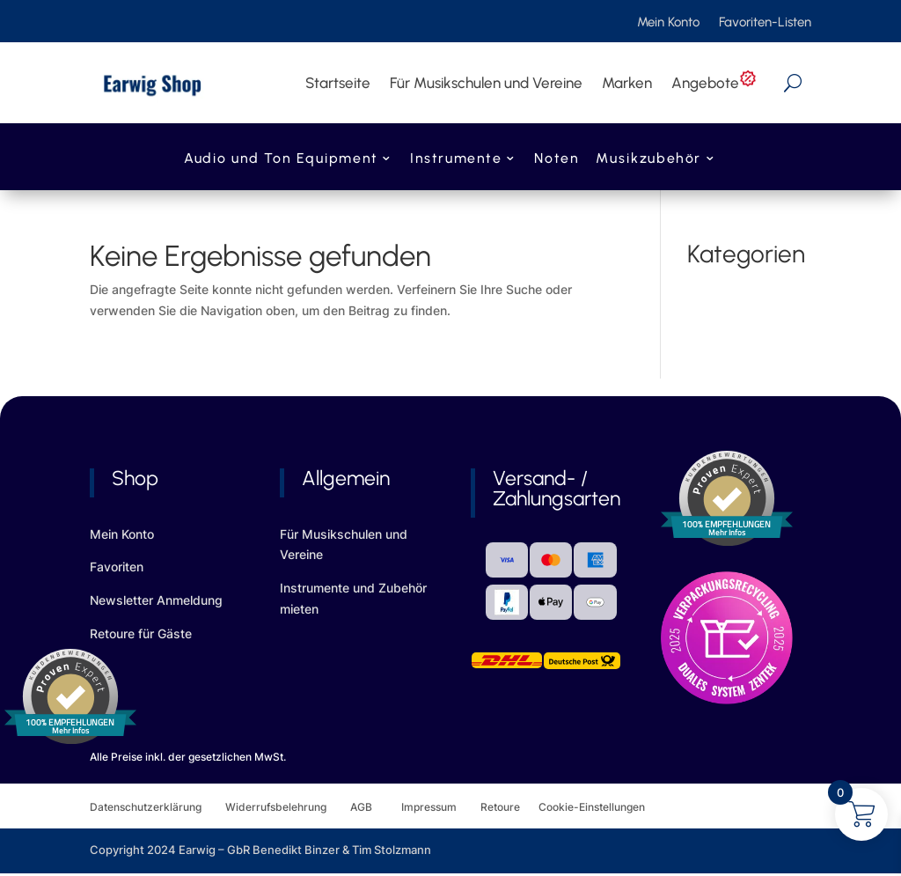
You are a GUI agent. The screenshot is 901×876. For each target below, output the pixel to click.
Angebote (714, 83)
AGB (375, 806)
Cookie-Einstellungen (591, 806)
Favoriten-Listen (765, 23)
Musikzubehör (648, 160)
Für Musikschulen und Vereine (486, 83)
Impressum (429, 806)
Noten (556, 160)
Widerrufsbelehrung (287, 806)
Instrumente (456, 160)
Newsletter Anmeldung (156, 600)
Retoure (509, 806)
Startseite (337, 83)
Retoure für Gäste (141, 633)
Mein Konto (668, 23)
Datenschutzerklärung (157, 806)
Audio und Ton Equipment (280, 160)
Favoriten (116, 566)
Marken (627, 83)
